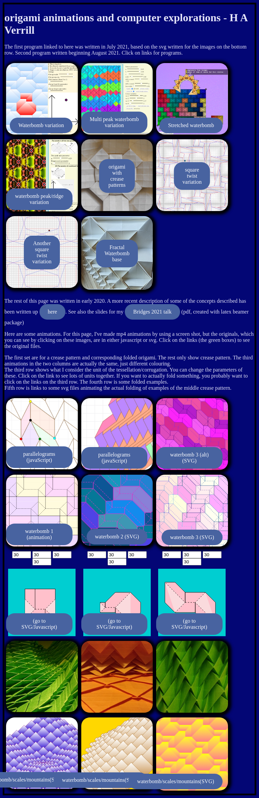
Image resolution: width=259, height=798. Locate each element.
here (52, 312)
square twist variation (192, 176)
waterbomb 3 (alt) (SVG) (189, 458)
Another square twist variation (42, 252)
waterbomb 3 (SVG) (192, 537)
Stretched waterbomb (191, 125)
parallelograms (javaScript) (39, 457)
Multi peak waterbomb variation (114, 122)
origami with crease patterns (117, 176)
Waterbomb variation (41, 125)
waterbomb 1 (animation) (39, 534)
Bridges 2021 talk (152, 312)
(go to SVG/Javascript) (39, 624)
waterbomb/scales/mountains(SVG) (100, 780)
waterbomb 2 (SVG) (117, 536)
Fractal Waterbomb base (117, 253)
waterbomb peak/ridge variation (39, 199)
